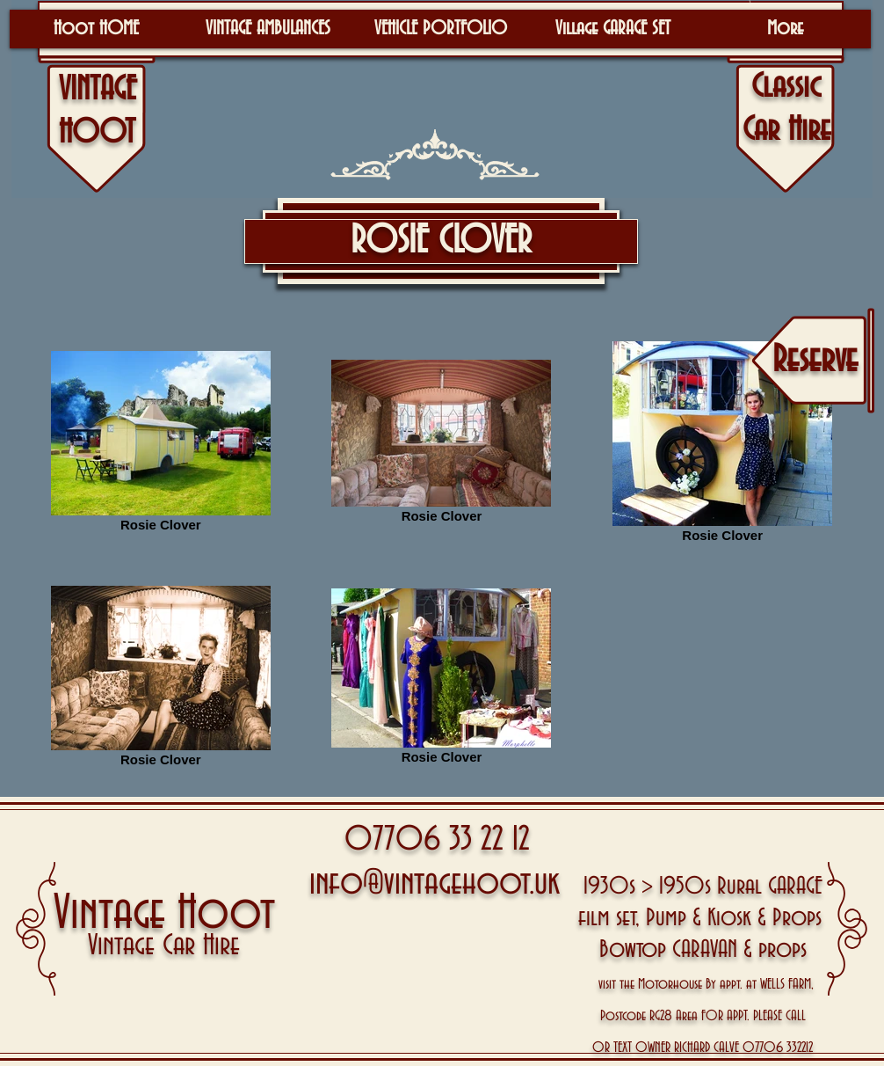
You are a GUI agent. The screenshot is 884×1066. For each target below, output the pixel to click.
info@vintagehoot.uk (434, 883)
